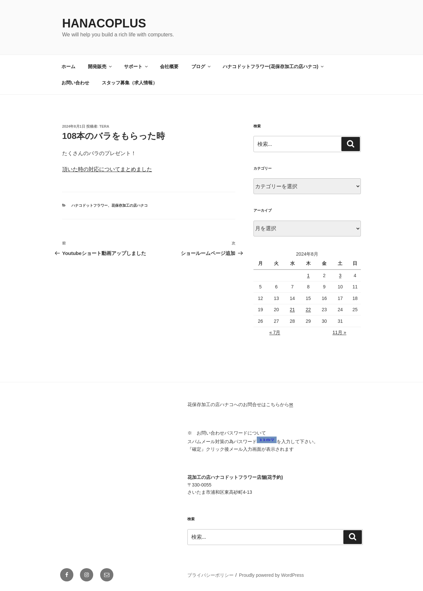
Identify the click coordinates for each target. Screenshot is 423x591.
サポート (136, 66)
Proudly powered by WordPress (271, 575)
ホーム (68, 66)
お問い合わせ (75, 82)
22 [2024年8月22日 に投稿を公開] (308, 309)
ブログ (201, 66)
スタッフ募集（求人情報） (129, 82)
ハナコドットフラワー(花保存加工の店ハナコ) (274, 66)
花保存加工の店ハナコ (129, 205)
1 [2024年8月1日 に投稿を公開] (308, 275)
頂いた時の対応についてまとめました (107, 169)
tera (104, 126)
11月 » (339, 332)
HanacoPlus (104, 23)
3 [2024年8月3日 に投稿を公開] (340, 275)
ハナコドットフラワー (89, 205)
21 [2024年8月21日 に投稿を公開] (292, 309)
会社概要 (169, 66)
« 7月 (274, 332)
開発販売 (100, 66)
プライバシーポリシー (210, 575)
